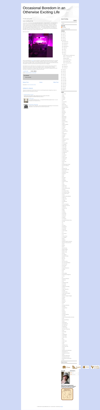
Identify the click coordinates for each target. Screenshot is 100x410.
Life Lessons (64, 233)
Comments (73, 374)
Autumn (63, 103)
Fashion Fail (64, 185)
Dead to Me (64, 161)
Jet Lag (63, 221)
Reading (63, 297)
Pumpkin (63, 290)
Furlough (63, 200)
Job (62, 224)
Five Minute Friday (65, 190)
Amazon (63, 99)
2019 (63, 69)
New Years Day (64, 261)
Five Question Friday (65, 192)
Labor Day (64, 229)
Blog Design (64, 117)
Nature (63, 259)
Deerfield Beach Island (66, 164)
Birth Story (64, 112)
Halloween (64, 206)
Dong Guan (64, 170)
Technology (64, 331)
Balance (63, 108)
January (64, 67)
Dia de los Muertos (65, 165)
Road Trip (64, 301)
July (64, 49)
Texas (63, 333)
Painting (63, 269)
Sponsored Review (65, 319)
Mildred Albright (65, 249)
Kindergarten (64, 226)
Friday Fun (64, 197)
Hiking (63, 209)
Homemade (34, 72)
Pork (63, 281)
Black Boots (64, 116)
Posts (72, 372)
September (65, 46)
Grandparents (64, 201)
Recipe (63, 298)
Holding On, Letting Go (28, 88)
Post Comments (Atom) (32, 84)
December (65, 41)
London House (64, 236)
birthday (63, 113)
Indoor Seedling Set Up (67, 59)
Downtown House (65, 172)
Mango (63, 238)
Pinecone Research (65, 278)
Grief (63, 202)
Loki (63, 234)
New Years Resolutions (66, 262)
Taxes (63, 330)
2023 (63, 35)
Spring (63, 321)
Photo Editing (64, 273)
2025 (63, 32)
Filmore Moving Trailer (66, 188)
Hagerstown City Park (66, 205)
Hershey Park (64, 208)
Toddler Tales (64, 337)
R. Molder (64, 27)
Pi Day (63, 275)
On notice (64, 266)
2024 (63, 34)
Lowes (33, 60)
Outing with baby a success (28, 94)
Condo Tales (64, 149)
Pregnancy (64, 285)
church (63, 141)
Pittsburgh (64, 279)
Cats (63, 132)
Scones (63, 310)
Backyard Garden (29, 72)
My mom (63, 258)
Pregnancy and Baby (65, 286)
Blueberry (64, 119)
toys (63, 338)
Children (63, 136)
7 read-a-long (31, 98)
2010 (63, 83)
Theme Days (64, 335)
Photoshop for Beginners (66, 274)
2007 (63, 88)
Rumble (63, 302)
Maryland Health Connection (67, 241)
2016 (63, 74)
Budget (63, 123)
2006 (63, 89)
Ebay (63, 176)
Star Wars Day (64, 325)
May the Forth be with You (66, 242)
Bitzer (63, 115)
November (65, 43)
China (63, 137)
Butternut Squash (65, 124)
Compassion (64, 148)
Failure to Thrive (65, 181)
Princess (63, 287)
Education (64, 177)
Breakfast (63, 120)
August (64, 47)
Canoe (63, 128)
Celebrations (64, 133)
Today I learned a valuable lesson (69, 55)
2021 (63, 38)
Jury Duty (63, 225)
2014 (63, 77)
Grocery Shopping (65, 204)
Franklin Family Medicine (66, 196)
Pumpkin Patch (64, 291)
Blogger (61, 406)
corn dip (63, 153)
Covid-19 (63, 156)
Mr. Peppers (64, 254)
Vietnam (63, 347)
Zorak (63, 359)
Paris (63, 270)
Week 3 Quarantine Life (67, 62)
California (63, 125)
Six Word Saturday (65, 314)
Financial (63, 189)
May (64, 52)
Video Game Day (65, 346)
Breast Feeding (64, 121)
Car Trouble (64, 129)
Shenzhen (64, 311)
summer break (64, 327)
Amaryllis (63, 97)
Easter (63, 174)
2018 (63, 71)
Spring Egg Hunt (65, 323)
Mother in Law (64, 250)
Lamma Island (64, 230)
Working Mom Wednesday (33, 104)
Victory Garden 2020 (66, 61)
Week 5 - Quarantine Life (67, 56)
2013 (63, 78)
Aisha (63, 95)
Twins (63, 343)
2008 (63, 86)
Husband (63, 217)
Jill (62, 222)
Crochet (63, 160)
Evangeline (64, 180)
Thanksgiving (64, 334)
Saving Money (64, 307)
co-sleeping (64, 144)
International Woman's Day (66, 220)
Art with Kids (64, 101)
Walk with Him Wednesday (66, 350)
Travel (63, 339)
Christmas (64, 140)
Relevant (63, 299)
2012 (63, 80)
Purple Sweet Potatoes (66, 293)
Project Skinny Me (65, 289)
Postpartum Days (65, 282)
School (63, 309)
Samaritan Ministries (65, 305)
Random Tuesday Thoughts (67, 295)
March (64, 64)
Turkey (63, 342)
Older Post (55, 82)
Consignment (64, 152)
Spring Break (64, 322)
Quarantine (64, 294)
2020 (63, 40)
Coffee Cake (64, 145)
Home (40, 82)
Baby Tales (64, 104)
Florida (63, 194)
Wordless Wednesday (66, 355)
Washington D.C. (65, 351)
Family (63, 184)
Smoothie (63, 315)
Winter (63, 354)
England (63, 178)
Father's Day (64, 186)
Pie (62, 277)
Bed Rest (63, 111)
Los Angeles (64, 237)
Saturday (63, 306)
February (65, 66)
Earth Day (64, 173)
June (64, 50)
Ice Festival (64, 218)
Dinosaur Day (64, 168)
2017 (63, 72)
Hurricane (64, 216)
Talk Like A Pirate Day (66, 329)
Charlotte (63, 135)
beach (63, 109)
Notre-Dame (64, 265)
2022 (63, 37)
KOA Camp (64, 228)
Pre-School (64, 283)
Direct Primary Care (65, 169)
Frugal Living (64, 198)
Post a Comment (28, 77)
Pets (63, 271)
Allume (63, 96)
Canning (63, 127)
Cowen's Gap (64, 157)
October (64, 44)
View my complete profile (65, 28)
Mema (63, 246)
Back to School (64, 105)
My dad (63, 257)
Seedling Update (66, 58)
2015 (63, 75)
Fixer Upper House (65, 193)
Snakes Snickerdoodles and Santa (68, 317)
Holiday (63, 210)
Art (62, 100)
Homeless (64, 212)
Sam (63, 303)
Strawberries (64, 326)
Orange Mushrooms (65, 267)
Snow (63, 318)
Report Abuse (64, 362)
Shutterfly (63, 313)
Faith (63, 182)
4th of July (64, 93)
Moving (63, 253)
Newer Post (26, 82)
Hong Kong (64, 214)
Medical (63, 245)
